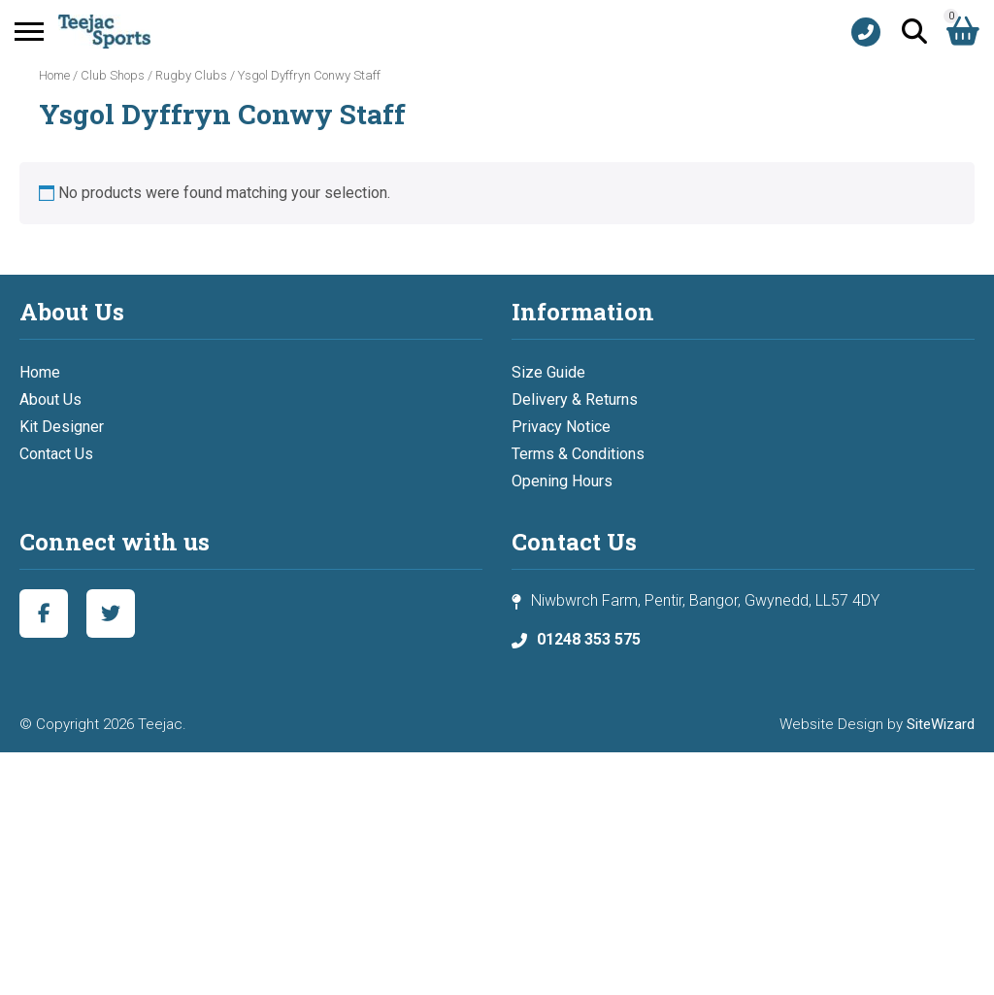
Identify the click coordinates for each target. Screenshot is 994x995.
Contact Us (56, 454)
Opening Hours (562, 481)
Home (54, 75)
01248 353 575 (589, 639)
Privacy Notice (561, 426)
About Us (50, 399)
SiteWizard (941, 724)
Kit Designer (61, 426)
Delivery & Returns (575, 399)
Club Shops (113, 75)
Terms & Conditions (578, 454)
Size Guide (548, 372)
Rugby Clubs (191, 75)
